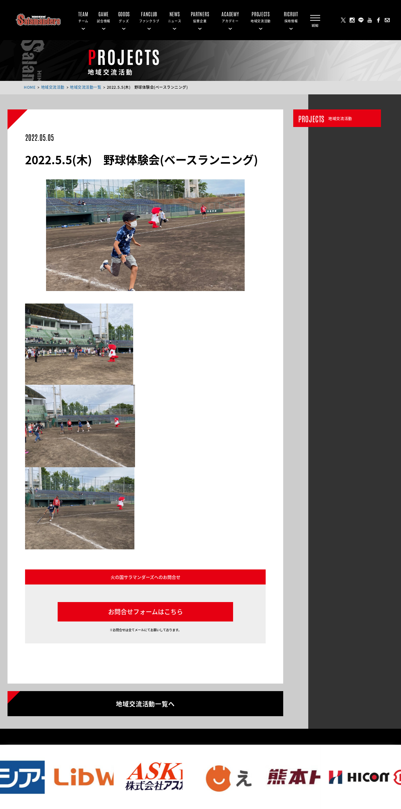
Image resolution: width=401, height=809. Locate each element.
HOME (29, 87)
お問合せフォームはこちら (145, 611)
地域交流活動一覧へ (145, 703)
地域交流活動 (53, 87)
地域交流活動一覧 (85, 87)
